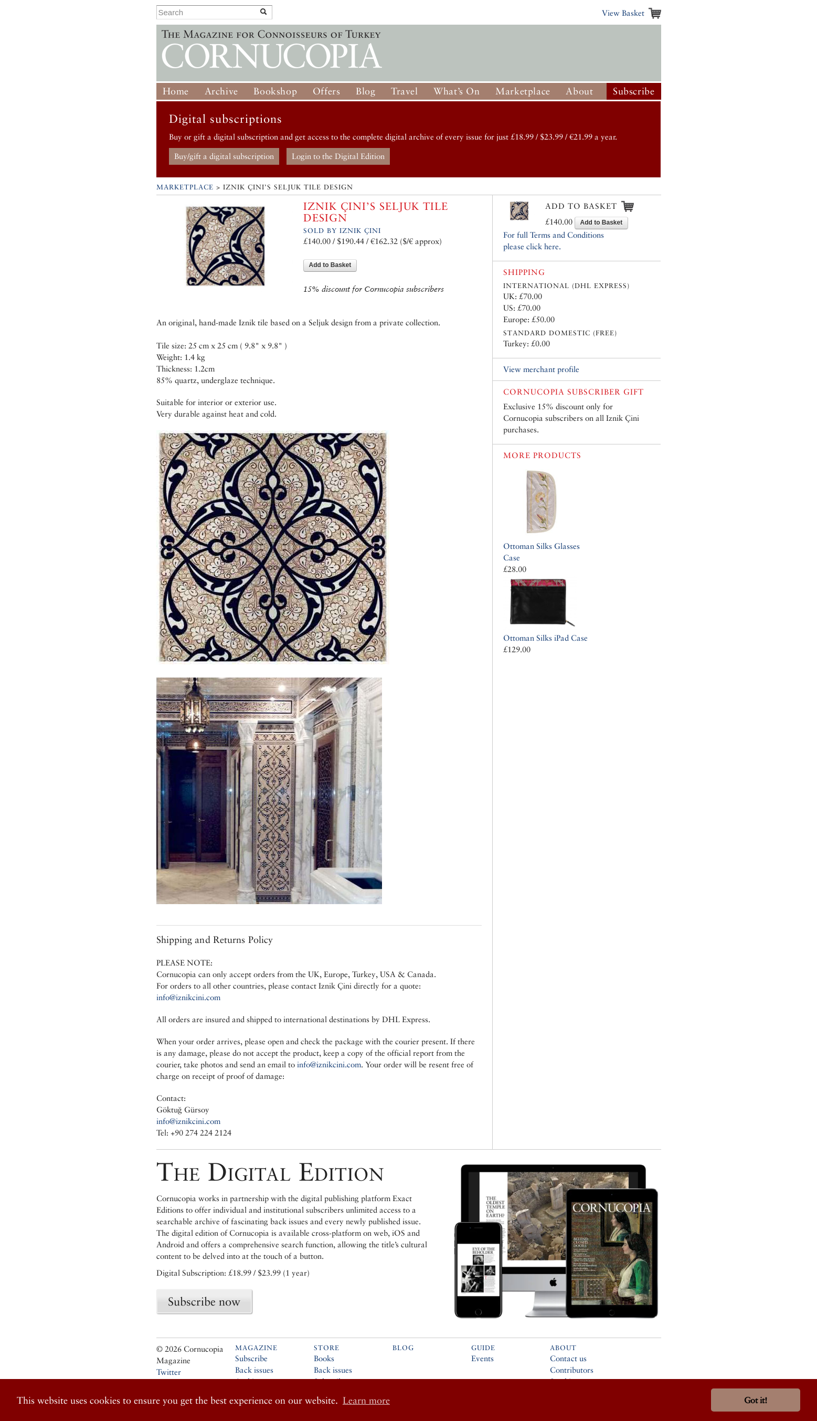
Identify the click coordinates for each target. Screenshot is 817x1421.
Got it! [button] (755, 1400)
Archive (221, 91)
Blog (365, 91)
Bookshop (275, 91)
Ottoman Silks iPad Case (545, 637)
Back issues (254, 1369)
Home (176, 91)
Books (324, 1358)
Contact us (568, 1358)
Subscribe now (204, 1301)
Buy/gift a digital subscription (224, 156)
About (579, 91)
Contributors (571, 1369)
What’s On (456, 91)
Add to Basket (330, 265)
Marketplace (522, 91)
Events (482, 1358)
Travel (404, 91)
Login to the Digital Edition (338, 156)
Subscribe (633, 91)
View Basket (623, 12)
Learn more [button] (366, 1400)
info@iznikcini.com (188, 997)
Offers (327, 91)
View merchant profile (541, 369)
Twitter (168, 1371)
